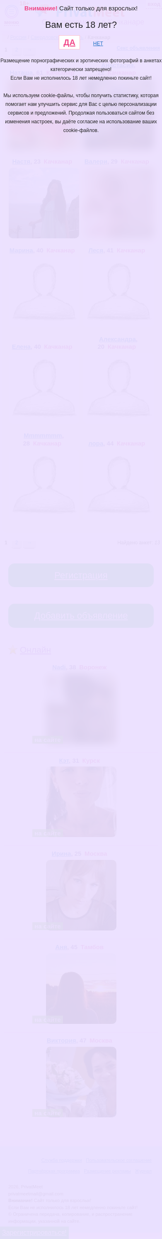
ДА (69, 42)
